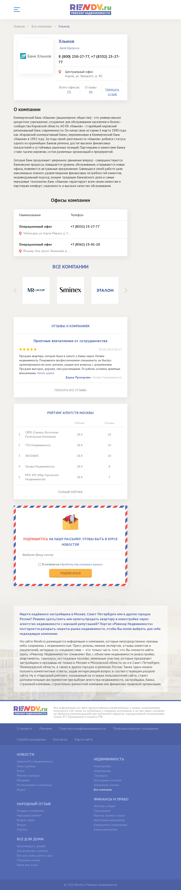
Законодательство (106, 829)
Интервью (23, 780)
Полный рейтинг (70, 492)
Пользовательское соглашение (136, 728)
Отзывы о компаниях (30, 811)
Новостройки (102, 766)
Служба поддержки (31, 739)
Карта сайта (84, 739)
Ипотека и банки (104, 806)
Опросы (22, 829)
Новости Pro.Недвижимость (35, 761)
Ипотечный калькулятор (109, 820)
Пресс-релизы (26, 766)
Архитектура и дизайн (31, 846)
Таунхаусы (100, 775)
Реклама (45, 728)
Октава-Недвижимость (107, 377)
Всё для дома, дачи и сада (34, 855)
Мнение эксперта (28, 775)
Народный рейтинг (29, 815)
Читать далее (45, 373)
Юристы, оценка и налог (109, 815)
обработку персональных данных (81, 564)
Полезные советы (28, 860)
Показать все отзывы (70, 390)
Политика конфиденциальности (82, 728)
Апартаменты (102, 771)
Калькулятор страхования (110, 825)
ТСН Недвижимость (38, 445)
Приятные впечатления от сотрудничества (70, 340)
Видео (21, 790)
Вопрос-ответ (26, 820)
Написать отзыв (112, 91)
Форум (21, 825)
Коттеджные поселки (107, 780)
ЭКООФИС (32, 456)
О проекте (24, 728)
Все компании (103, 790)
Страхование (102, 811)
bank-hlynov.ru (69, 48)
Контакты (60, 739)
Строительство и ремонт (32, 851)
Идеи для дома (27, 865)
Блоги (20, 771)
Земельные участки (106, 785)
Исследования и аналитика (34, 785)
